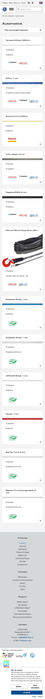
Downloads (22, 611)
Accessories (22, 564)
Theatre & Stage (22, 552)
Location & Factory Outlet (22, 580)
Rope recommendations (22, 617)
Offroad (22, 561)
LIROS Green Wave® (22, 608)
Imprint (40, 696)
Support (5, 3)
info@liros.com (25, 640)
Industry (22, 543)
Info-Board (22, 605)
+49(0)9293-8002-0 (25, 637)
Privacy (34, 696)
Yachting (22, 546)
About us (17, 3)
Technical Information (22, 614)
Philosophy (22, 577)
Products (22, 538)
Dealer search (22, 602)
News (11, 3)
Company (22, 572)
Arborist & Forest (22, 558)
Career (23, 3)
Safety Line (22, 555)
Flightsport (22, 549)
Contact (22, 586)
